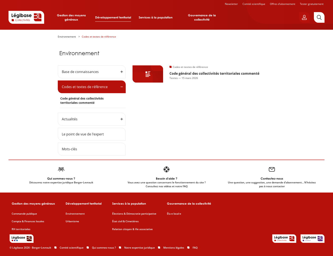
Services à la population (155, 17)
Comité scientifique (254, 4)
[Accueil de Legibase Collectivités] (26, 17)
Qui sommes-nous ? (104, 247)
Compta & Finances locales (28, 221)
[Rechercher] (319, 17)
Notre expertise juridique (139, 247)
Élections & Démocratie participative (134, 213)
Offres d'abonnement (282, 4)
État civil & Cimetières (125, 221)
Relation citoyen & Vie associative (132, 229)
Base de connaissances (80, 71)
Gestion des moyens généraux (71, 17)
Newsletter (231, 4)
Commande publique (24, 213)
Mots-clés (69, 149)
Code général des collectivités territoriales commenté (82, 100)
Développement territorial (113, 17)
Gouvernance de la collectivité (202, 17)
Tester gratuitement (311, 4)
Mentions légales (173, 247)
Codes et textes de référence (99, 36)
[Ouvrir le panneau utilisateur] (304, 17)
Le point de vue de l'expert (83, 134)
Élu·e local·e (174, 213)
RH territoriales (21, 229)
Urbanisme (72, 221)
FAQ (195, 247)
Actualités (70, 119)
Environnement (67, 36)
